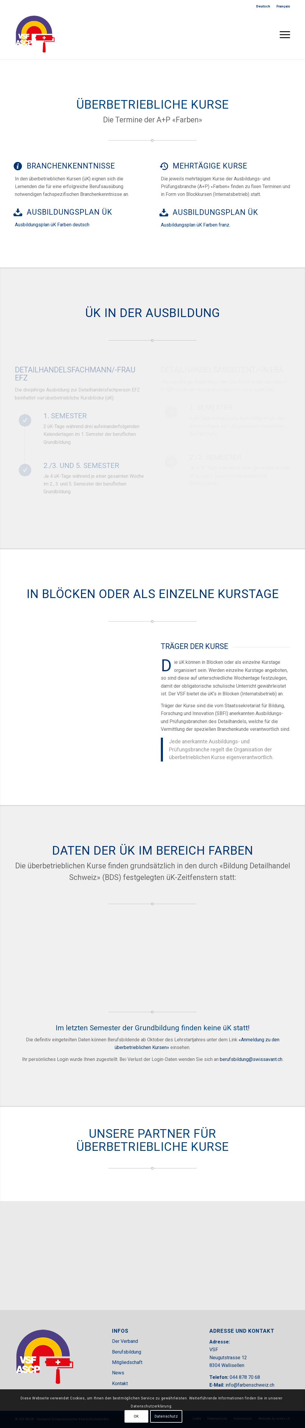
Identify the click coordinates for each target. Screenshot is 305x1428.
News (118, 1373)
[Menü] (283, 34)
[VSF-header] (35, 34)
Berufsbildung (126, 1352)
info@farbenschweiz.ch (249, 1385)
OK (136, 1416)
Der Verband (125, 1341)
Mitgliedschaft (127, 1362)
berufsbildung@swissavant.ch (251, 1059)
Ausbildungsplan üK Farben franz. (195, 223)
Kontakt (120, 1383)
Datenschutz (166, 1416)
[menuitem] (263, 6)
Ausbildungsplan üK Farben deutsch (52, 224)
